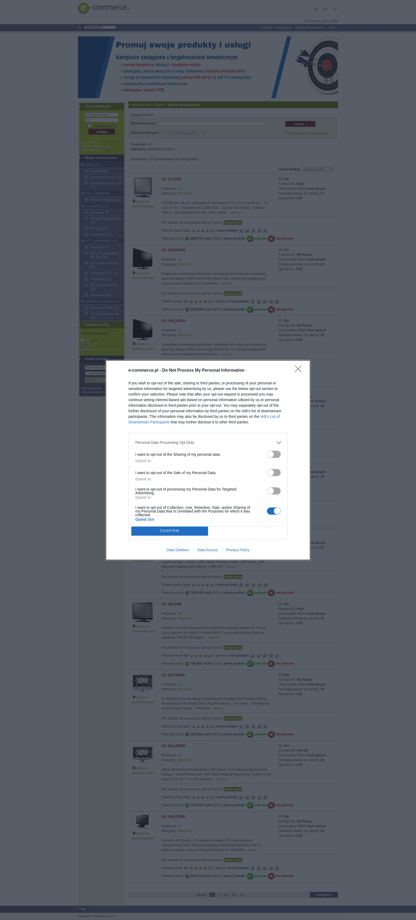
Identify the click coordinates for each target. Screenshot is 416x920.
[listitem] (208, 442)
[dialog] (208, 460)
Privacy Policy (237, 550)
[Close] (300, 371)
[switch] (274, 454)
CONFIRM (170, 531)
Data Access (207, 550)
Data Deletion (178, 550)
